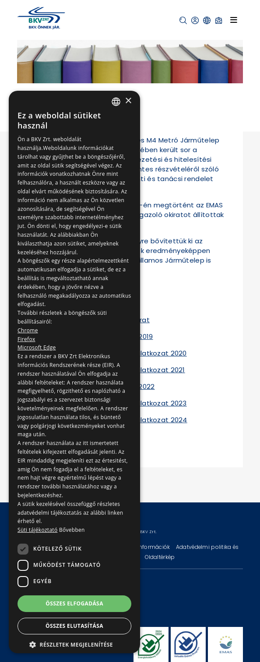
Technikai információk (141, 547)
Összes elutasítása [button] (74, 626)
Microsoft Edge (37, 347)
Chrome (28, 330)
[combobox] (116, 101)
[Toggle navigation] (234, 20)
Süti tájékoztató (37, 530)
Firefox (26, 339)
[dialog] (74, 372)
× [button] (128, 101)
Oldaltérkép (160, 557)
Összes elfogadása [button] (74, 603)
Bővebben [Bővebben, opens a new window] (72, 530)
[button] (183, 20)
